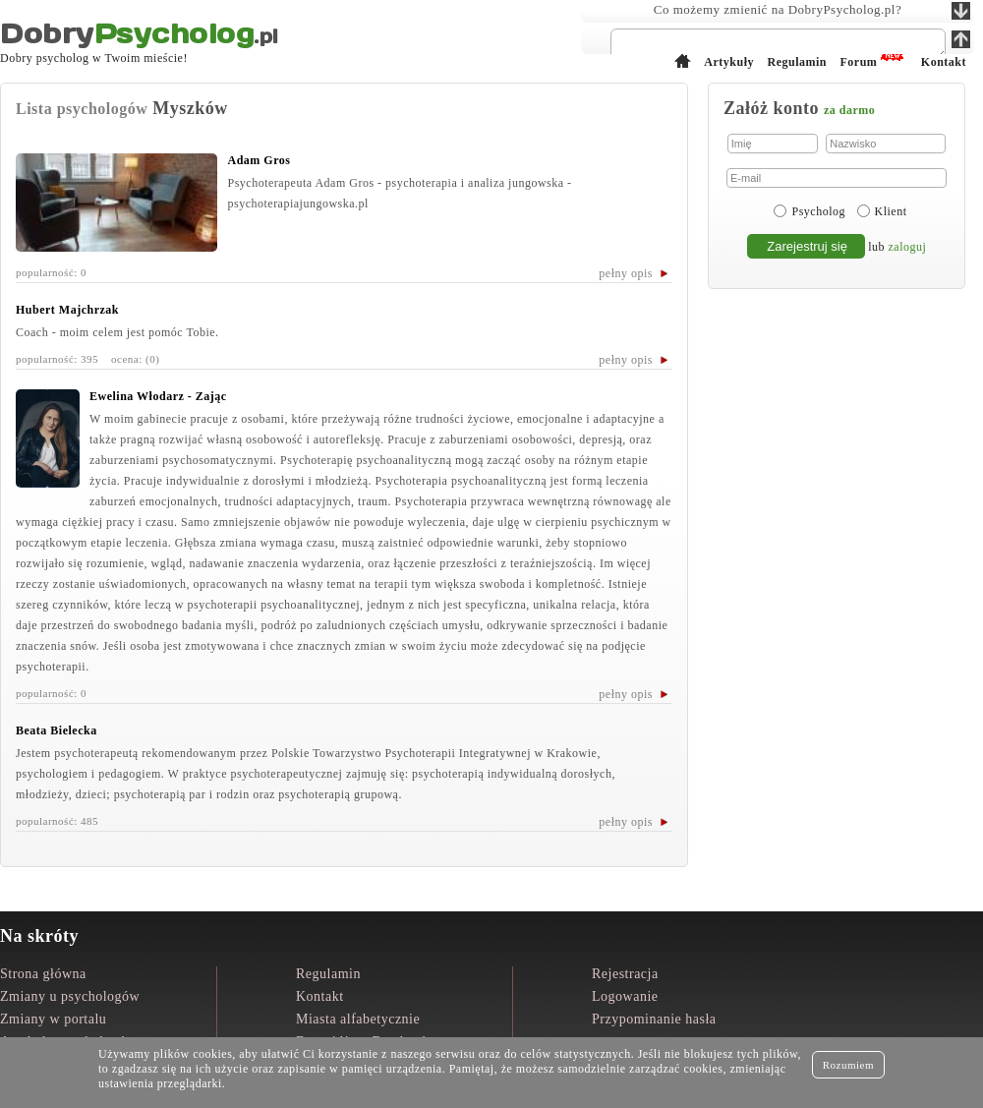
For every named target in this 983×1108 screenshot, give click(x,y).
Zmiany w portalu (53, 1019)
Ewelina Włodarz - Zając (158, 396)
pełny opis (626, 273)
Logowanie (625, 996)
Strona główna (43, 973)
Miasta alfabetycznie (358, 1019)
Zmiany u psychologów (70, 996)
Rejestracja (625, 973)
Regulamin (328, 973)
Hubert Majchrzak (67, 310)
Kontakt (320, 996)
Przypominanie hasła (654, 1019)
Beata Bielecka (56, 730)
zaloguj (908, 247)
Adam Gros (258, 160)
